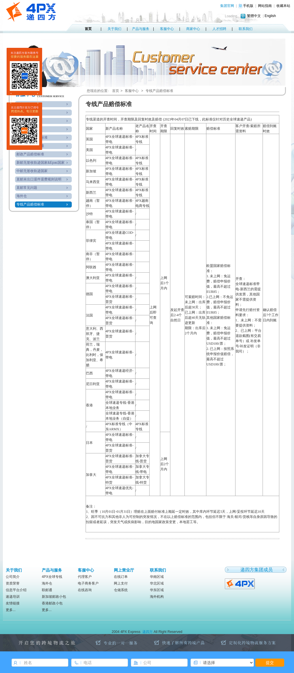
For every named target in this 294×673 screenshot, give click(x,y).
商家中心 (193, 29)
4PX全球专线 (52, 577)
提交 (270, 662)
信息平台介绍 (16, 590)
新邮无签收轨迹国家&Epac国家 (40, 163)
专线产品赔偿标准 (30, 204)
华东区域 (157, 590)
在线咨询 (85, 590)
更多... (11, 610)
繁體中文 (254, 16)
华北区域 (157, 583)
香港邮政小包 (52, 603)
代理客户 (85, 577)
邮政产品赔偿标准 (30, 154)
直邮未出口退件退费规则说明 (38, 179)
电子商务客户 (88, 583)
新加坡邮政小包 (54, 597)
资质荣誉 (13, 583)
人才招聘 (219, 29)
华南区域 (157, 577)
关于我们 (114, 29)
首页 (88, 29)
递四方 (147, 632)
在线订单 (121, 577)
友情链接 (13, 603)
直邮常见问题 (26, 188)
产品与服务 (140, 29)
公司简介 (13, 577)
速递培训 (13, 597)
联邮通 (47, 590)
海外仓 (21, 196)
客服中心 (167, 29)
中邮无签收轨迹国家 (32, 171)
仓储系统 (121, 590)
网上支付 (121, 583)
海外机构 (157, 597)
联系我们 (245, 29)
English (270, 16)
